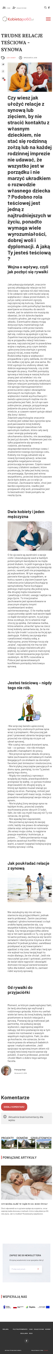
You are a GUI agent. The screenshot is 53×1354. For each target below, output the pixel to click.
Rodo (31, 1333)
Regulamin (24, 1333)
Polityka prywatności (20, 1329)
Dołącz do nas (39, 1329)
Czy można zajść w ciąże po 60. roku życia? (24, 1204)
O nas (31, 1329)
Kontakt (48, 1329)
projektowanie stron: (39, 1350)
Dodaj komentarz (14, 1106)
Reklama (5, 1329)
